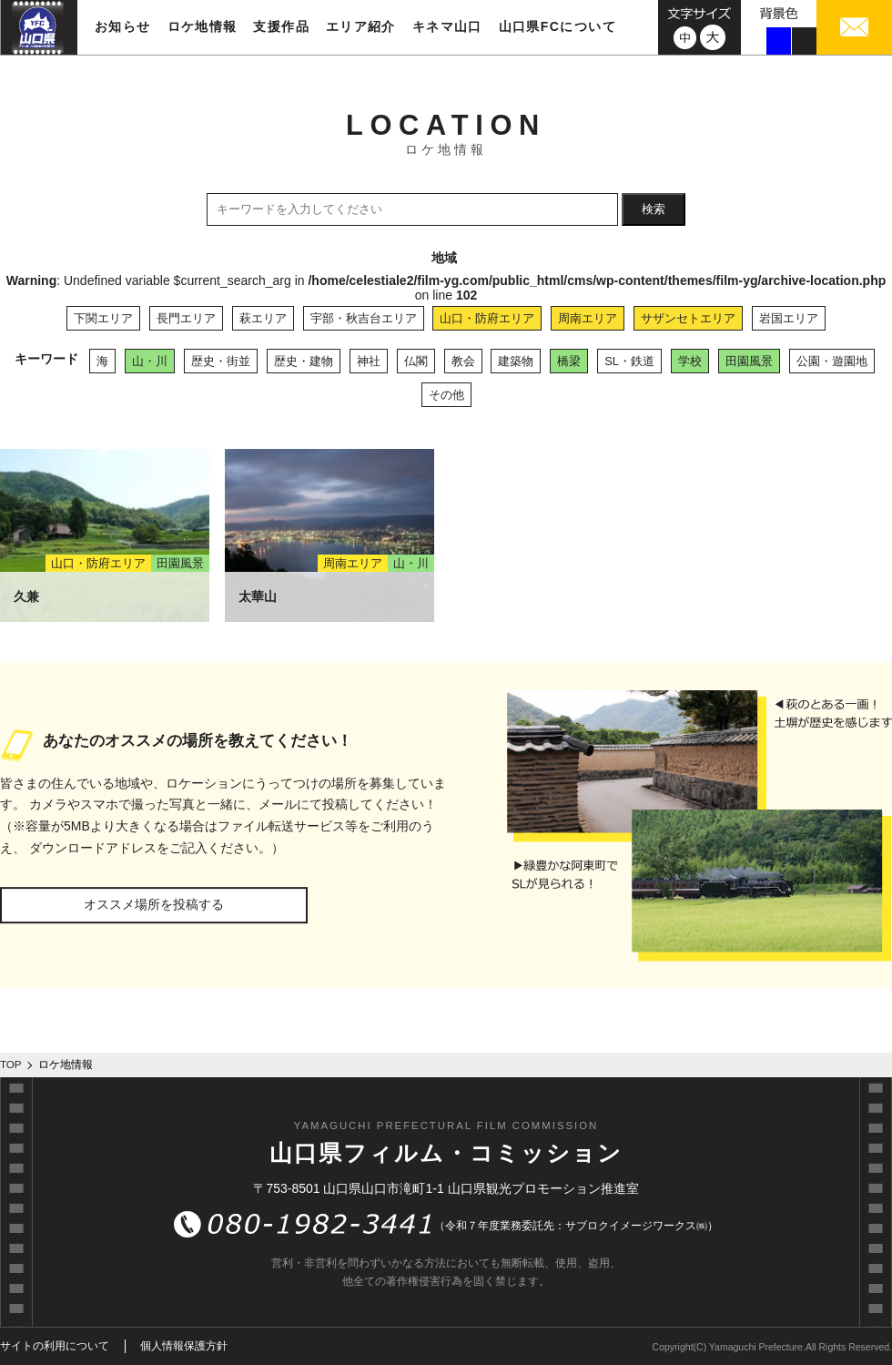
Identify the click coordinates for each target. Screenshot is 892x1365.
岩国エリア (788, 318)
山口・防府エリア (487, 318)
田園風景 (749, 361)
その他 (446, 395)
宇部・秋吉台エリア (363, 318)
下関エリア (103, 318)
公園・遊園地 (831, 361)
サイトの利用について (54, 1345)
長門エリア (186, 318)
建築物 (515, 361)
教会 (463, 361)
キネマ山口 (447, 26)
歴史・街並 (220, 361)
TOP (11, 1064)
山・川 (149, 361)
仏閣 (416, 361)
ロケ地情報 (202, 26)
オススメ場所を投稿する (154, 904)
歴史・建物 (303, 361)
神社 (368, 361)
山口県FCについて (557, 26)
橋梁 (569, 361)
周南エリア (587, 318)
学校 (690, 361)
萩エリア (263, 318)
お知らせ (123, 26)
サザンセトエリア (688, 318)
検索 (653, 209)
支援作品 (281, 26)
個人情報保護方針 (184, 1345)
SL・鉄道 (629, 361)
